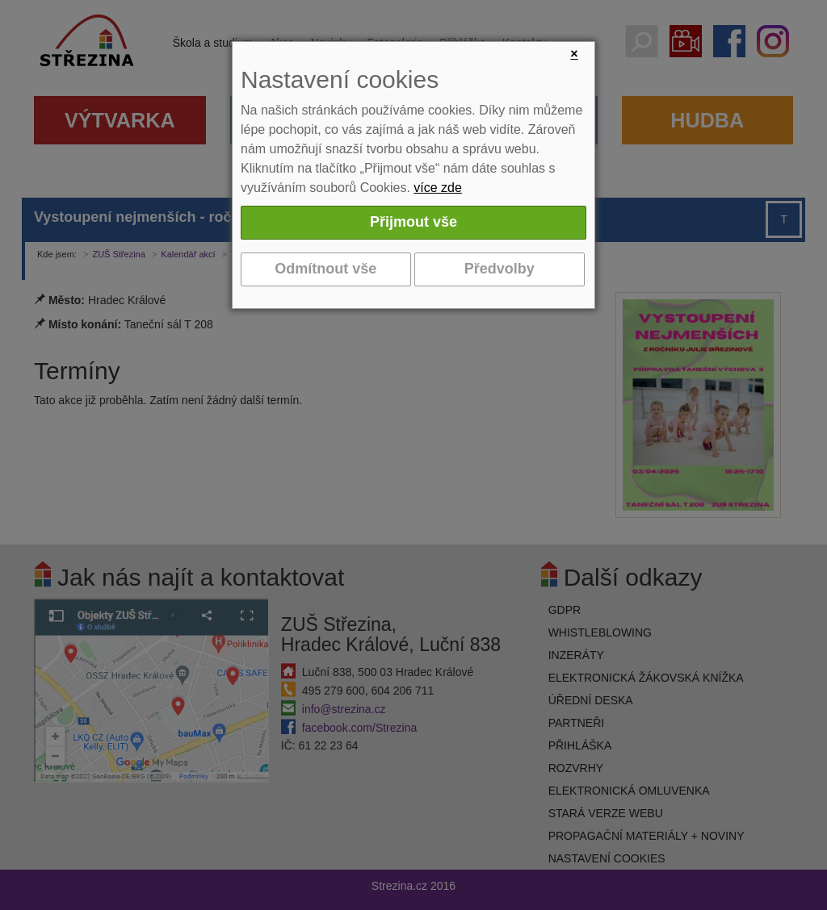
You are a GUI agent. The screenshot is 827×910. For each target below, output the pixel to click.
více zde (438, 187)
